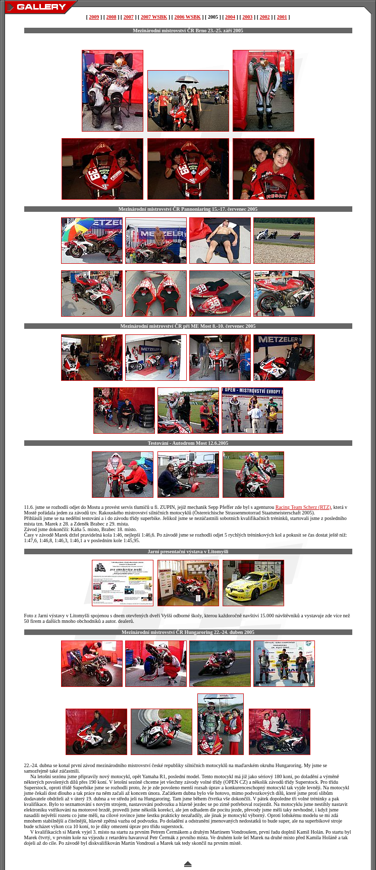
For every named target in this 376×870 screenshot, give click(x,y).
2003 (247, 17)
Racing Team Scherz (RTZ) (303, 507)
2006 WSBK (187, 17)
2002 (264, 17)
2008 (111, 17)
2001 (282, 17)
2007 (129, 17)
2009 (94, 17)
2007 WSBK (154, 17)
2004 (230, 17)
